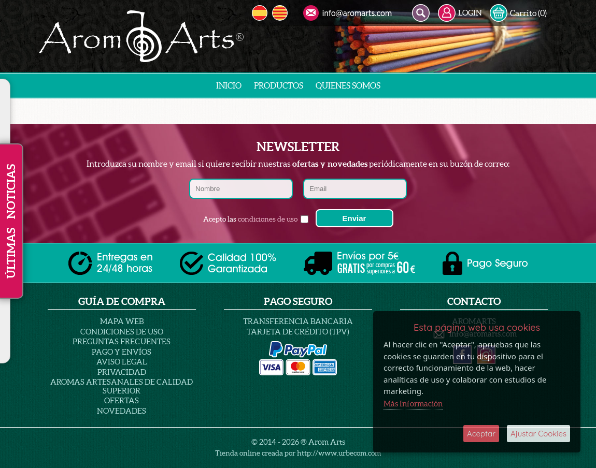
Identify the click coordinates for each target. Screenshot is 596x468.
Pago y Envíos (121, 351)
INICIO (229, 85)
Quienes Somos (348, 85)
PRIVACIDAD (121, 372)
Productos (278, 85)
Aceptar (481, 433)
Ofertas (121, 400)
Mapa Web (122, 321)
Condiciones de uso (121, 331)
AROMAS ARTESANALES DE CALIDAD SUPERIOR (121, 386)
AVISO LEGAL (121, 361)
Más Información (413, 403)
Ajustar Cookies (538, 433)
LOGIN (460, 13)
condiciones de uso (267, 219)
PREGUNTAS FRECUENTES (122, 341)
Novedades (121, 410)
